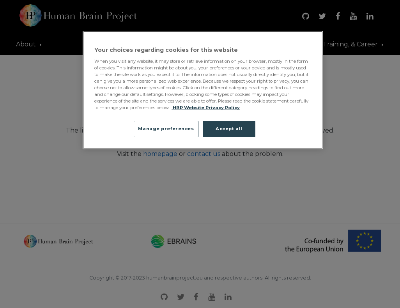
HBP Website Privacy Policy (206, 107)
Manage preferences (166, 128)
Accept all (229, 128)
